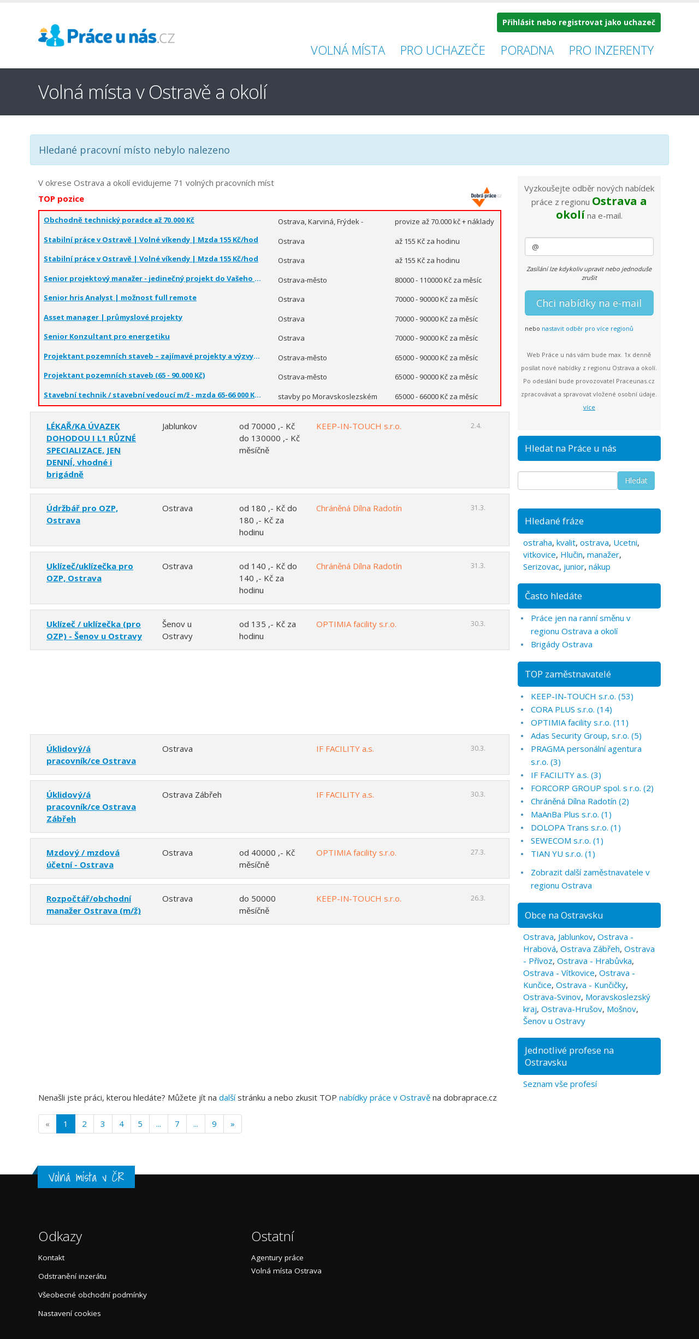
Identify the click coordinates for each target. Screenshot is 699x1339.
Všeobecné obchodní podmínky (92, 1295)
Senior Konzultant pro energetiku (107, 336)
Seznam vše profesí (560, 1083)
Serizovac (541, 566)
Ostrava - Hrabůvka (594, 960)
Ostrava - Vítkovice (559, 972)
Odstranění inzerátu (72, 1276)
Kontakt (51, 1257)
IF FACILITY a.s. (345, 748)
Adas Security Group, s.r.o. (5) (586, 735)
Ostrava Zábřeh (590, 948)
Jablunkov (575, 936)
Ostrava (538, 936)
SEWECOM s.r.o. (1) (567, 840)
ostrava (594, 542)
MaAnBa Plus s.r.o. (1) (571, 814)
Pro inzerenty (611, 50)
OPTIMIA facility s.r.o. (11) (580, 722)
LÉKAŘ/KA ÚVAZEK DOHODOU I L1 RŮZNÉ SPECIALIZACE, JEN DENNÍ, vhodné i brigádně (91, 450)
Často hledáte (553, 595)
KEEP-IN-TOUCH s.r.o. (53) (582, 696)
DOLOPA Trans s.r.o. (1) (576, 827)
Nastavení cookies (69, 1313)
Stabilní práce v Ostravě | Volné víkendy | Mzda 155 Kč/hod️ (151, 239)
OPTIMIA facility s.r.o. (356, 623)
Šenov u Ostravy (554, 1020)
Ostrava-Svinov (552, 996)
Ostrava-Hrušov (571, 1008)
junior (574, 566)
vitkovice (539, 554)
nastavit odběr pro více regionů (587, 328)
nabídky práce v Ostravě (384, 1097)
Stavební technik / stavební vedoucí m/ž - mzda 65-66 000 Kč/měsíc (153, 394)
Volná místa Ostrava (286, 1271)
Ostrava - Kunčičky (591, 984)
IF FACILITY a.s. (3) (566, 774)
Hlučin (571, 554)
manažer (603, 554)
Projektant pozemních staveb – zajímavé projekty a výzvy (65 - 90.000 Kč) (153, 356)
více (589, 407)
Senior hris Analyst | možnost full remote (120, 297)
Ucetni (625, 542)
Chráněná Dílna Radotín (359, 507)
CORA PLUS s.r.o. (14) (571, 709)
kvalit (566, 542)
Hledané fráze (554, 520)
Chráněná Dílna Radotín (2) (580, 801)
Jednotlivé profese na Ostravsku (569, 1056)
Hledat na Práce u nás (571, 448)
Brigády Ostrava (562, 644)
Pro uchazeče (442, 50)
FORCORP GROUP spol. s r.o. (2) (592, 787)
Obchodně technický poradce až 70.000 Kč (119, 219)
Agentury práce (277, 1257)
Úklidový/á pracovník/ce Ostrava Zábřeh (91, 806)
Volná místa (348, 50)
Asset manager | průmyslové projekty (113, 317)
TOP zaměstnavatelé (568, 674)
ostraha (537, 542)
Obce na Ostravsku (564, 915)
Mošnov (621, 1008)
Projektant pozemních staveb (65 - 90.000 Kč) (124, 375)
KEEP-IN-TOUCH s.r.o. (358, 425)
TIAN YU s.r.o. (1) (563, 853)
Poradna (527, 50)
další (227, 1097)
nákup (600, 566)
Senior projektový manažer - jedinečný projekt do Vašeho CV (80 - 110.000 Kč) (153, 278)
